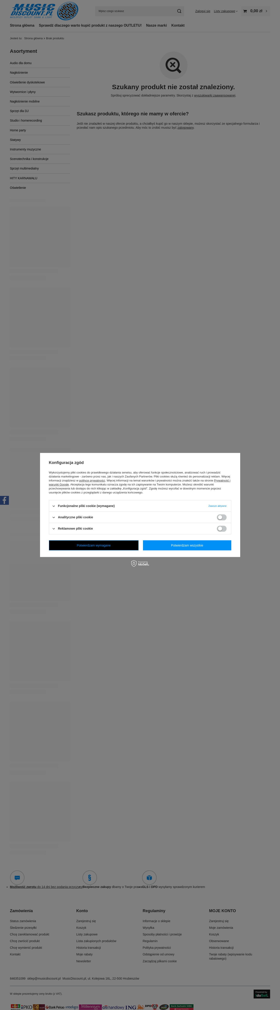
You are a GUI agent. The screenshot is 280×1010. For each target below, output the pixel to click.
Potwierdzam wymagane (94, 545)
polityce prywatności (92, 480)
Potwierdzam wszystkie (187, 545)
